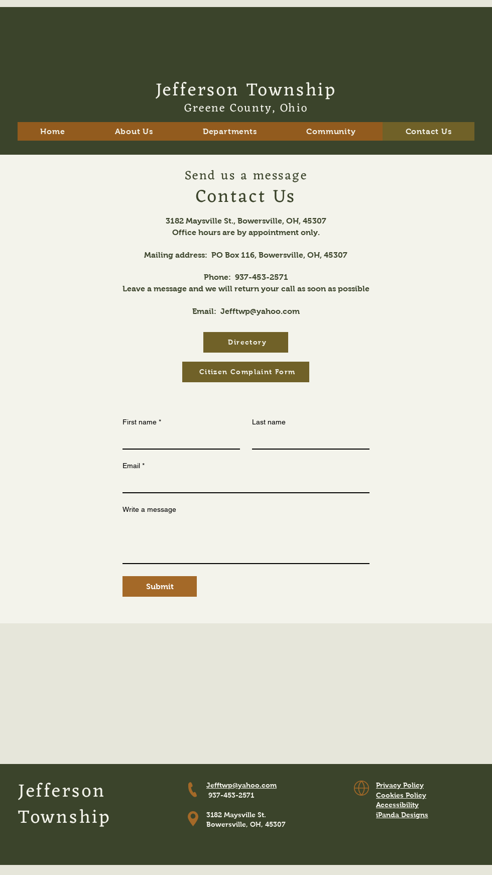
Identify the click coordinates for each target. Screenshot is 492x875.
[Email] (242, 483)
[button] (134, 131)
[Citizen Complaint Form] (245, 372)
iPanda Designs (402, 815)
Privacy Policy (400, 785)
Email (133, 466)
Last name (269, 422)
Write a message (149, 509)
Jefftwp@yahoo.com (260, 311)
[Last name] (307, 439)
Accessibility (397, 805)
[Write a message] (246, 540)
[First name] (178, 439)
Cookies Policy (401, 795)
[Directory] (245, 342)
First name (141, 422)
